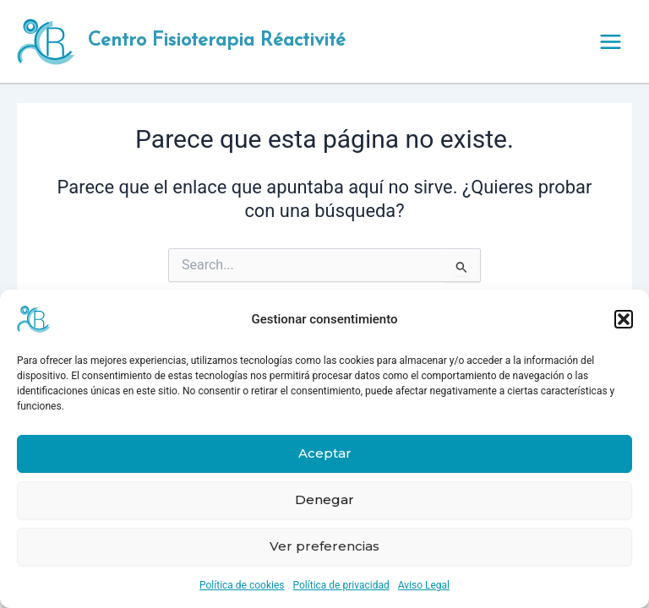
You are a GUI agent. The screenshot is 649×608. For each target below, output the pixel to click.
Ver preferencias (324, 546)
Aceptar (325, 453)
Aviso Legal (424, 585)
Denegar (324, 499)
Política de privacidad (341, 585)
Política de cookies (242, 585)
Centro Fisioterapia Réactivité (217, 41)
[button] (623, 319)
